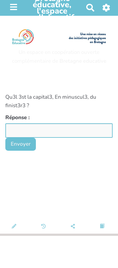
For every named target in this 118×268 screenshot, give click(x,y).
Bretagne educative (82, 61)
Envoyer (21, 144)
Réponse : (18, 117)
